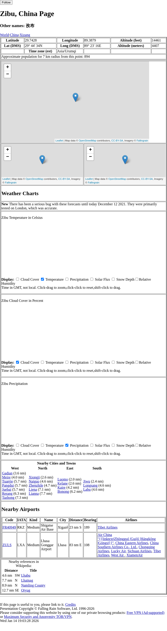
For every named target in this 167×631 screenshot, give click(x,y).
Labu (87, 489)
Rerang (7, 493)
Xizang (25, 35)
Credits (70, 604)
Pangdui (8, 485)
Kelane (62, 483)
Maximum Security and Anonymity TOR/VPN (38, 617)
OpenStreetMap (87, 140)
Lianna (34, 493)
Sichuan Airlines (140, 551)
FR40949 (9, 527)
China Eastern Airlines (131, 543)
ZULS (7, 545)
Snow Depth (125, 279)
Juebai (6, 489)
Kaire (61, 487)
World (4, 35)
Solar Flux (102, 279)
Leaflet (59, 140)
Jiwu (86, 481)
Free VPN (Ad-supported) (145, 613)
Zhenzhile (36, 485)
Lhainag (27, 580)
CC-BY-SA (117, 140)
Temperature (54, 279)
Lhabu (25, 575)
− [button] (7, 74)
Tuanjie (7, 481)
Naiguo (34, 481)
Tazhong (8, 497)
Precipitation (79, 279)
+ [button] (7, 67)
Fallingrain (142, 140)
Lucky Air (118, 551)
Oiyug (25, 590)
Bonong (63, 491)
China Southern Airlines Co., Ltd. (128, 545)
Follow (6, 2)
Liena (33, 489)
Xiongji (34, 477)
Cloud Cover (30, 279)
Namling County (33, 585)
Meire (6, 477)
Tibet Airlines (107, 527)
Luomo (62, 479)
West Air (118, 555)
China (14, 35)
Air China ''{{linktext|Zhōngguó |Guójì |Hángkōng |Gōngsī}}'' (127, 539)
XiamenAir (134, 555)
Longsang (90, 485)
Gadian (7, 473)
